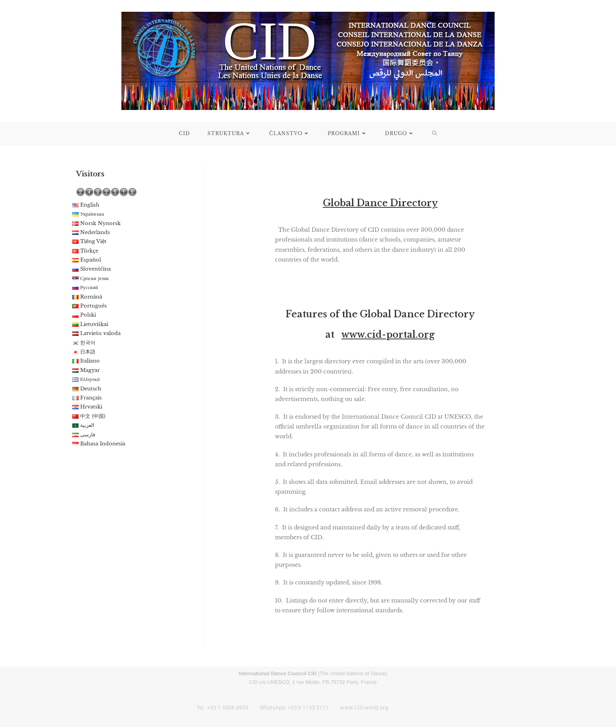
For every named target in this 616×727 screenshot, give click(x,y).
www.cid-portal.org (388, 334)
